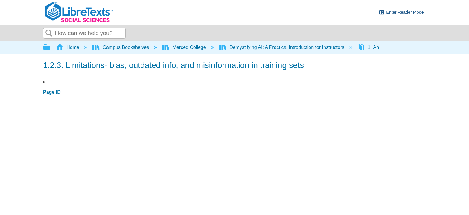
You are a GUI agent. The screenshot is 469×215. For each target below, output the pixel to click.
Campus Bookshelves (121, 47)
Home (68, 47)
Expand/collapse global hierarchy (50, 48)
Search (49, 33)
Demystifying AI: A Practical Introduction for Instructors (282, 47)
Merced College (184, 47)
